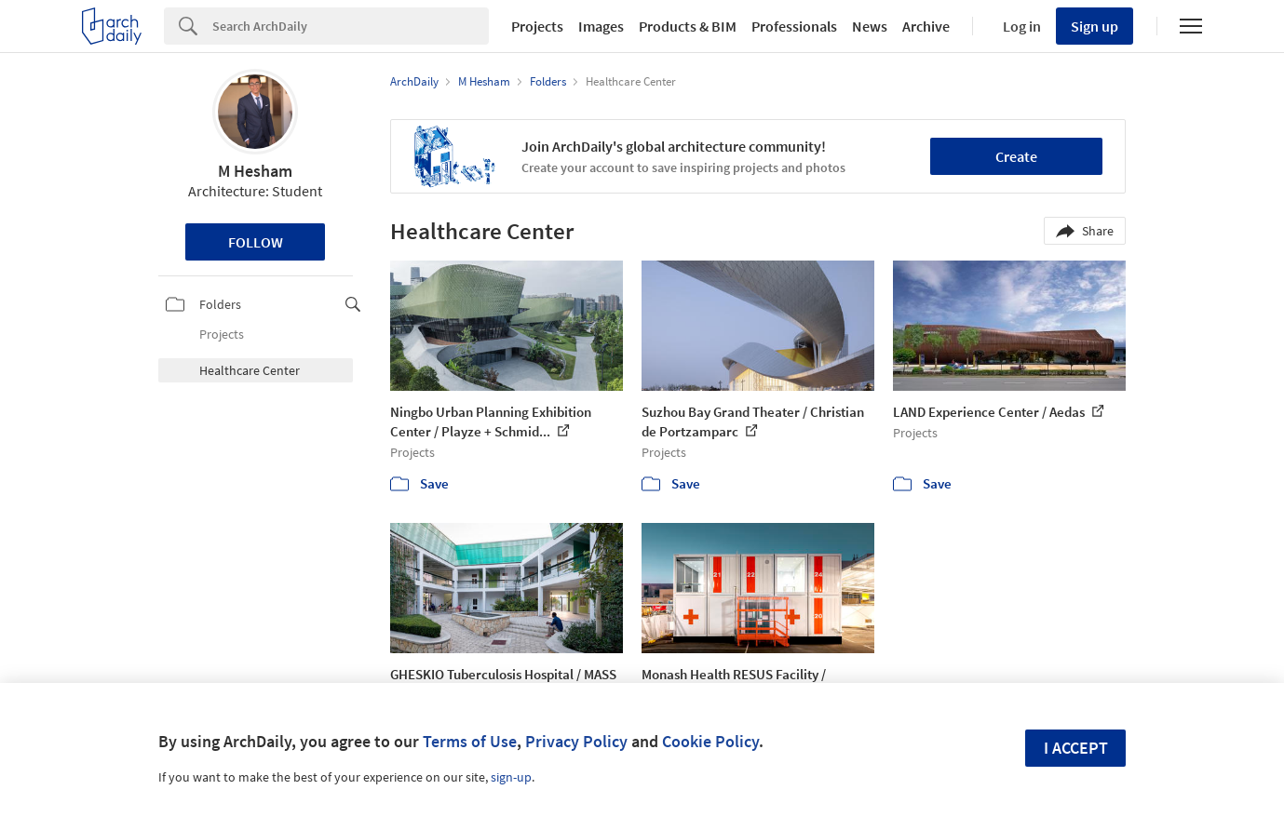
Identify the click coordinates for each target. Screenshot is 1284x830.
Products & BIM (688, 26)
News (869, 26)
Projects (537, 26)
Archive (926, 26)
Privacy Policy (576, 741)
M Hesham (255, 170)
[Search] (350, 26)
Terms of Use (470, 741)
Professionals (794, 26)
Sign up (1094, 26)
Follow (255, 242)
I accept (1076, 747)
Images (601, 26)
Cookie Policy (710, 741)
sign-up (511, 777)
